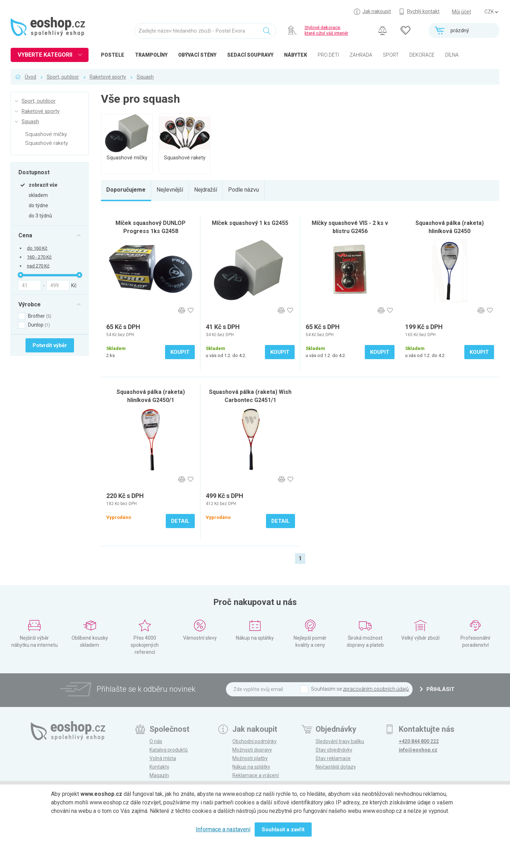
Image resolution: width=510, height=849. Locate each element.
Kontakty (159, 767)
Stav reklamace (333, 758)
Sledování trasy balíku (340, 741)
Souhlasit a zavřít (283, 829)
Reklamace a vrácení (255, 775)
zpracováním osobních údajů (376, 689)
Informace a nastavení (223, 829)
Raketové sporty (108, 77)
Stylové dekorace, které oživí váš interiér (326, 30)
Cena (25, 235)
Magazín (159, 775)
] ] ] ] (491, 12)
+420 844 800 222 (419, 741)
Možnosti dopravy (252, 750)
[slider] (20, 275)
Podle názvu (243, 189)
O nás (155, 741)
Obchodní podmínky (254, 741)
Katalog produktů (168, 750)
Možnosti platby (250, 758)
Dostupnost (34, 172)
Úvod (30, 77)
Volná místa (162, 758)
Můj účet (461, 12)
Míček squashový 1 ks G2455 (250, 223)
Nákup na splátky (251, 767)
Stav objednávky (334, 750)
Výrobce (29, 304)
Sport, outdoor (63, 77)
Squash (145, 77)
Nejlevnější (170, 189)
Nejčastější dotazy (336, 767)
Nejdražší (205, 189)
